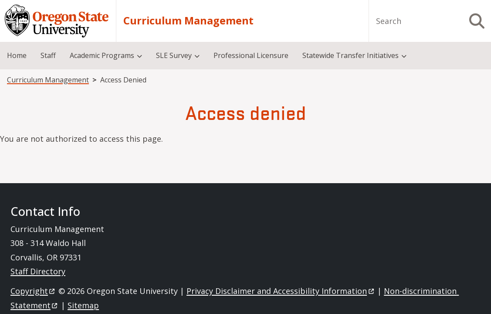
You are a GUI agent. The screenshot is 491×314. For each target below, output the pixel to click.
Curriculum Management (188, 20)
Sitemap (83, 305)
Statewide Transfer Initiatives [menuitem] (350, 55)
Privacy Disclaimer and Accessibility (280, 291)
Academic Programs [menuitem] (102, 55)
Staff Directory (37, 271)
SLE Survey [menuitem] (174, 55)
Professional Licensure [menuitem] (250, 55)
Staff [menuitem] (48, 55)
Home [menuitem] (17, 55)
